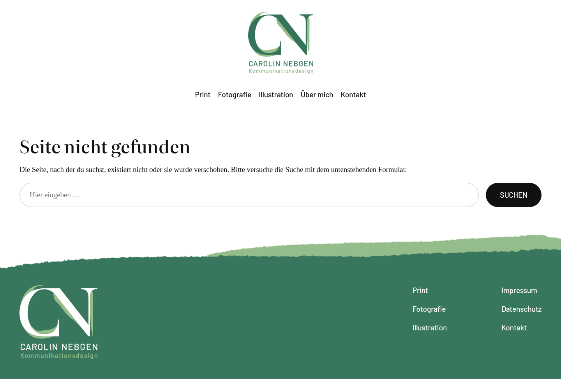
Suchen (513, 194)
